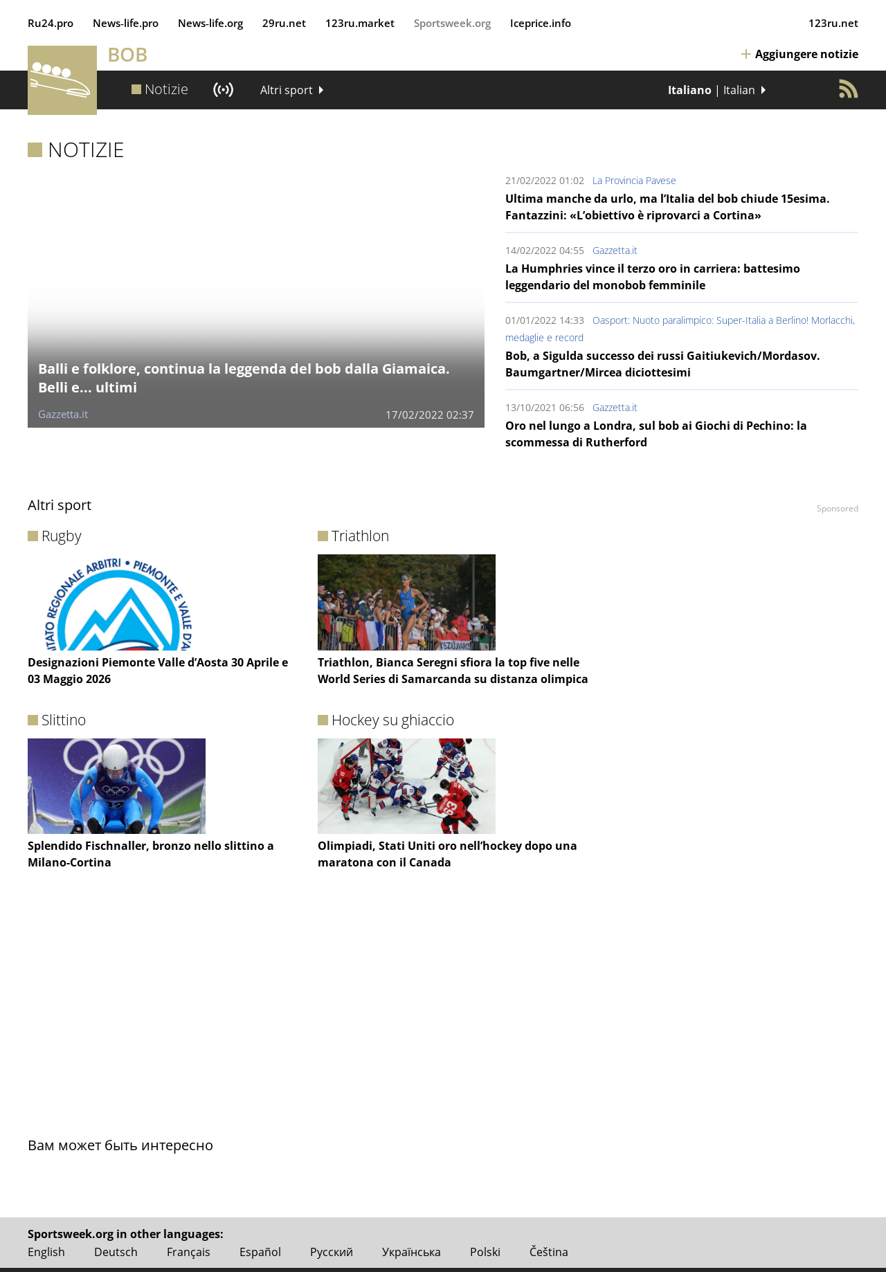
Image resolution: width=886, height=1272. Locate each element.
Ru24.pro (50, 23)
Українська (411, 1252)
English (46, 1252)
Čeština (549, 1252)
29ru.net (284, 23)
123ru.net (833, 23)
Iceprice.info (540, 23)
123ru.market (360, 23)
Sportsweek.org (452, 23)
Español (260, 1252)
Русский (331, 1252)
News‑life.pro (126, 23)
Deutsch (116, 1252)
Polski (485, 1252)
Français (188, 1252)
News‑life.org (210, 23)
